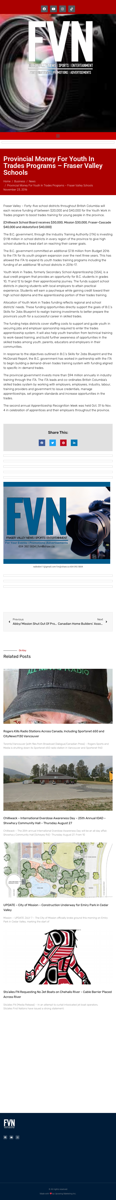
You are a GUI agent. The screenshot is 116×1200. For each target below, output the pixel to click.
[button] (42, 443)
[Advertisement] (59, 104)
